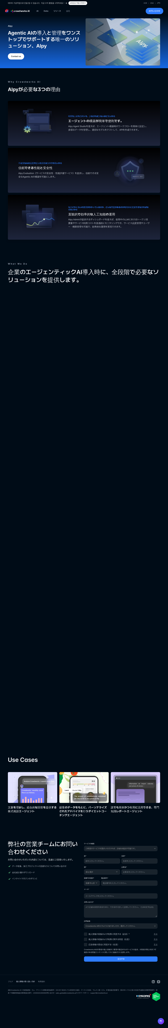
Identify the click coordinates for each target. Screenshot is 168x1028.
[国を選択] (102, 872)
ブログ (10, 981)
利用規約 (41, 981)
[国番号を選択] (92, 883)
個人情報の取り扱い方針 (25, 981)
